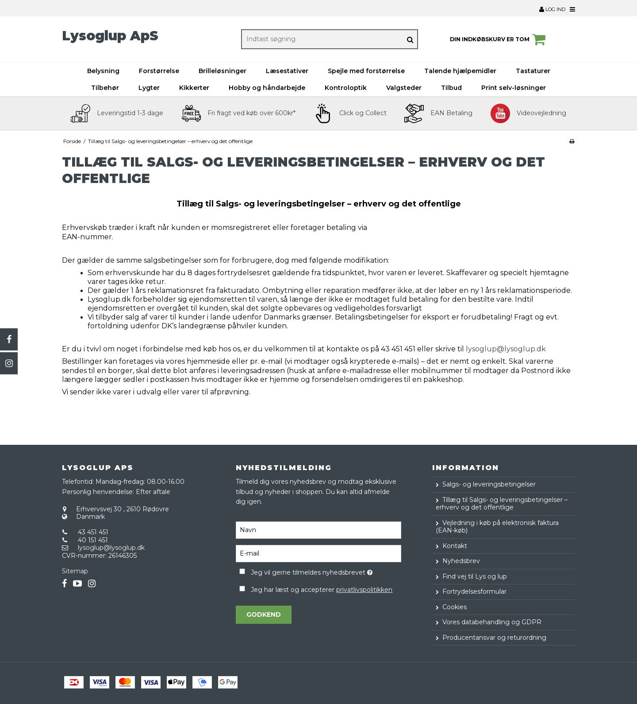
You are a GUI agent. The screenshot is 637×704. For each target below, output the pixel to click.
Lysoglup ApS (110, 35)
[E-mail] (318, 553)
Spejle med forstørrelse (366, 71)
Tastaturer (533, 71)
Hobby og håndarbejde (267, 88)
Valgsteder (404, 88)
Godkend (263, 614)
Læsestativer (287, 71)
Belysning (103, 71)
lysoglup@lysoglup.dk (506, 349)
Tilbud (451, 88)
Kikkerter (194, 88)
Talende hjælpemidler (460, 71)
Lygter (149, 88)
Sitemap (75, 571)
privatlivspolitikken (364, 590)
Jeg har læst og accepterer (321, 590)
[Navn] (318, 530)
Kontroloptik (346, 88)
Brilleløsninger (222, 71)
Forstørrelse (159, 71)
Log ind (552, 9)
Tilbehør (105, 88)
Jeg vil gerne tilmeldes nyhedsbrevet (326, 570)
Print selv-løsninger (513, 88)
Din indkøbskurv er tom (499, 39)
